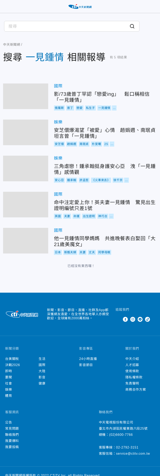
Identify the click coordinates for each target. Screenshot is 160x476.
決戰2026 (12, 365)
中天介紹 (132, 359)
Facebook (125, 319)
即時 (8, 371)
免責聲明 (132, 383)
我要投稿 (12, 447)
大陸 (42, 371)
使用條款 (132, 371)
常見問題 (12, 428)
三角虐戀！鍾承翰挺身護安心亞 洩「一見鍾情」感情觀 (25, 168)
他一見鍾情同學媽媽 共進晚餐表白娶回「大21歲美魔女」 (25, 240)
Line (140, 319)
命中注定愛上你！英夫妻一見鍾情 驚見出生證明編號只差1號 (25, 204)
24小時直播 (88, 359)
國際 (58, 86)
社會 (8, 383)
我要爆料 (12, 441)
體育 (8, 395)
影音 (42, 377)
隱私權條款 (134, 377)
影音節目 (86, 365)
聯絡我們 (12, 434)
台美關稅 (12, 359)
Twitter (117, 319)
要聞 (8, 377)
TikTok (147, 319)
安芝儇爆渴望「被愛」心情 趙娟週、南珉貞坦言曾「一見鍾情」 (25, 132)
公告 (8, 422)
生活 (42, 359)
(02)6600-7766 (121, 434)
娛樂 (58, 122)
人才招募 (132, 365)
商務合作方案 (135, 389)
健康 (42, 383)
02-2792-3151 (127, 447)
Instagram (132, 319)
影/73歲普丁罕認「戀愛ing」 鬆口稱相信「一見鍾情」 (25, 96)
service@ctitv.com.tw (133, 453)
